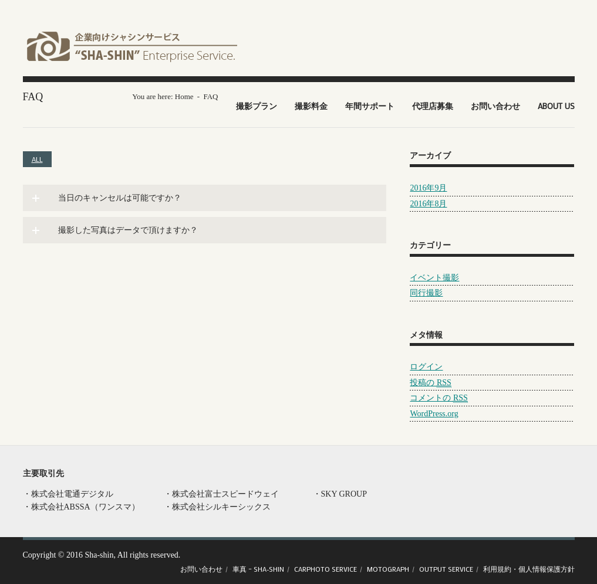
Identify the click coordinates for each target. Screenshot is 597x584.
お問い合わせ (495, 105)
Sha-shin (99, 555)
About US (556, 105)
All (37, 159)
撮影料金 (311, 105)
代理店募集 (432, 105)
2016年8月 (428, 203)
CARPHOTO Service (325, 568)
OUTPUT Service (446, 568)
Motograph (388, 568)
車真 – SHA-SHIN (258, 568)
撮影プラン (256, 105)
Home (184, 96)
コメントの (438, 398)
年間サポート (369, 105)
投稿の (430, 383)
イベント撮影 (434, 277)
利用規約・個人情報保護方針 (529, 568)
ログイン (426, 366)
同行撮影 (426, 292)
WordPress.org (434, 413)
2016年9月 (428, 188)
